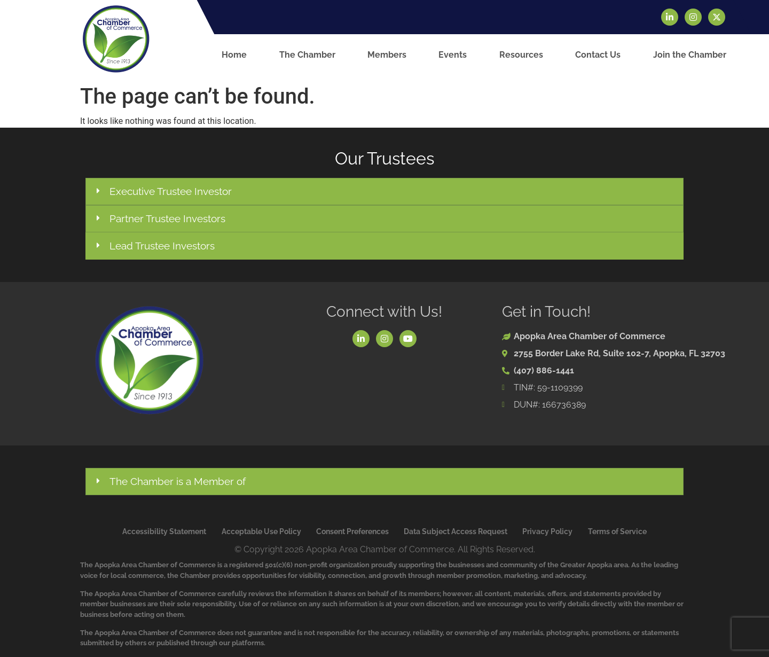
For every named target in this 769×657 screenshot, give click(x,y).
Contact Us (598, 55)
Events (452, 55)
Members (386, 55)
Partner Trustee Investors (167, 218)
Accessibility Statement (164, 531)
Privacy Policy (547, 531)
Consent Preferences (352, 531)
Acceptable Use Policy (261, 531)
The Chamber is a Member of (177, 481)
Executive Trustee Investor (170, 191)
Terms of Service (617, 531)
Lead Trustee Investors (162, 246)
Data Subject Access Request (455, 531)
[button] (384, 191)
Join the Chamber (689, 55)
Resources (521, 55)
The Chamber (307, 55)
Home (234, 55)
